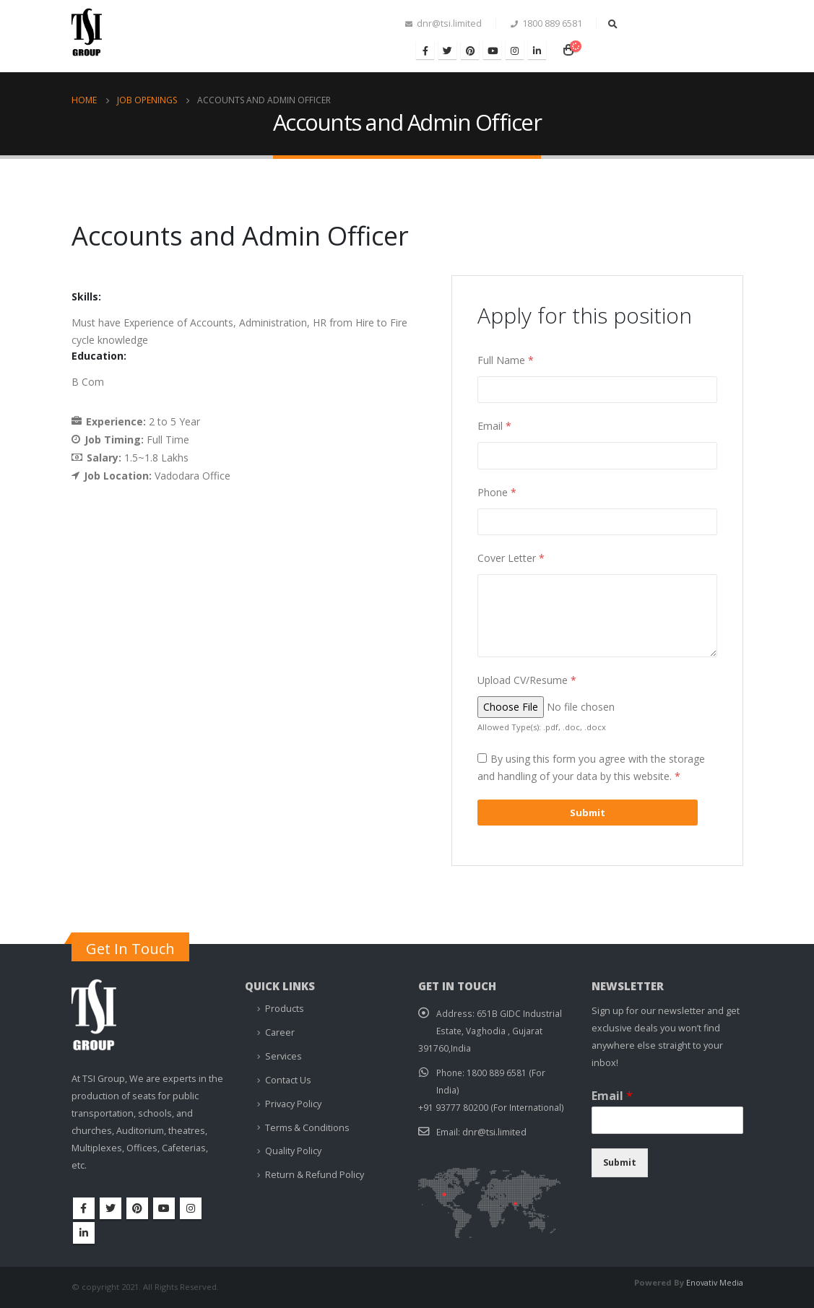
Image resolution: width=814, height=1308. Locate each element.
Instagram (191, 1208)
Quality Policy (293, 1145)
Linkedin (84, 1233)
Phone (496, 492)
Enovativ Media (713, 1282)
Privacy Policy (293, 1099)
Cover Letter (511, 558)
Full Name (505, 360)
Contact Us (288, 1076)
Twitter (110, 1208)
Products (284, 1008)
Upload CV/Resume (526, 680)
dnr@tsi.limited (495, 1131)
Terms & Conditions (307, 1123)
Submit (619, 1162)
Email (494, 426)
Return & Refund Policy (314, 1168)
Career (280, 1031)
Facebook (84, 1208)
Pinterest (137, 1208)
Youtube (164, 1208)
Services (283, 1054)
